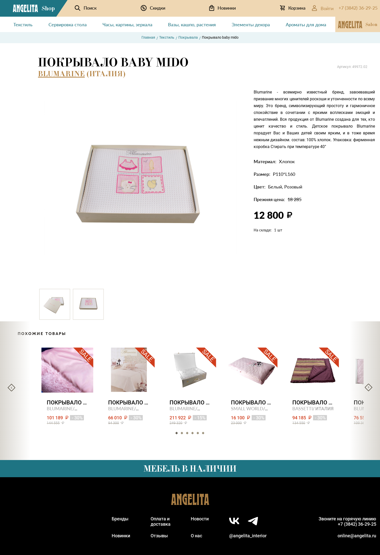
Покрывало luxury (190, 402)
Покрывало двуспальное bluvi (67, 402)
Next (368, 387)
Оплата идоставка (161, 521)
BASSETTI (302, 408)
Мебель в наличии (190, 469)
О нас (196, 535)
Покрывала (188, 37)
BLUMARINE (61, 73)
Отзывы (159, 535)
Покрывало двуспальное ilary (128, 402)
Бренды (120, 518)
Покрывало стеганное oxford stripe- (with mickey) (251, 402)
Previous (11, 387)
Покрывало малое (313, 402)
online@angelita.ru (357, 535)
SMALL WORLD (247, 408)
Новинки (121, 535)
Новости (200, 518)
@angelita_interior (248, 535)
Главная (148, 37)
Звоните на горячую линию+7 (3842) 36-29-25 (347, 521)
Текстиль (166, 37)
